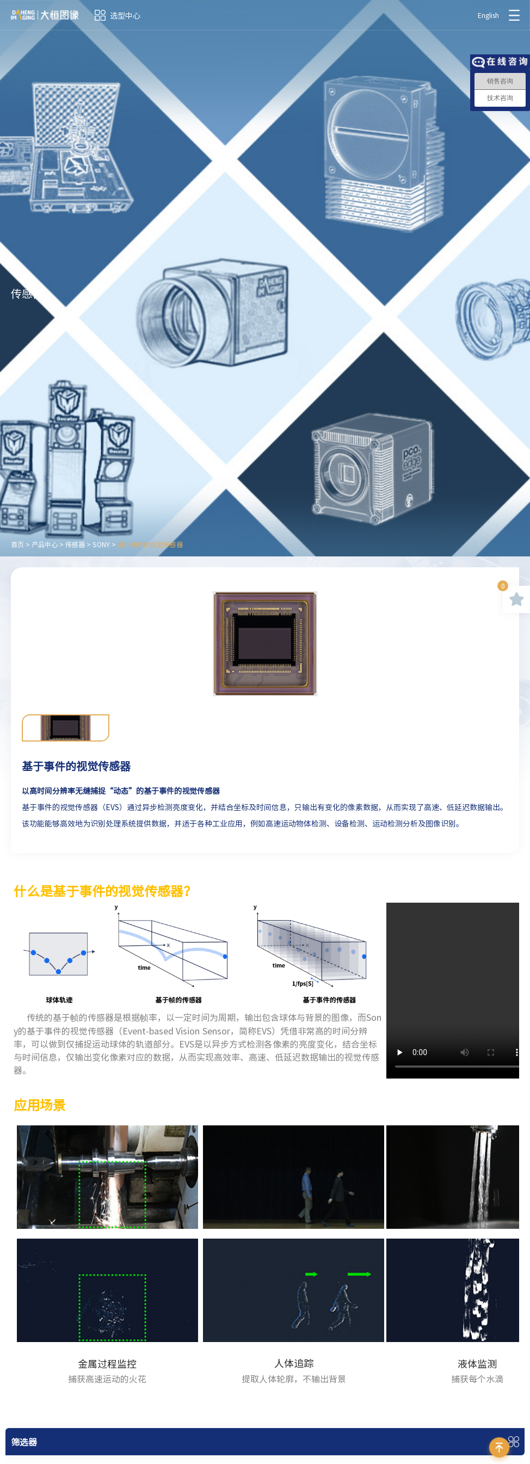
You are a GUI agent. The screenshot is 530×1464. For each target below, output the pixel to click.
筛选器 (24, 1441)
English (488, 15)
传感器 (75, 544)
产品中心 (45, 544)
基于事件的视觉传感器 (150, 544)
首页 (17, 544)
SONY (101, 544)
